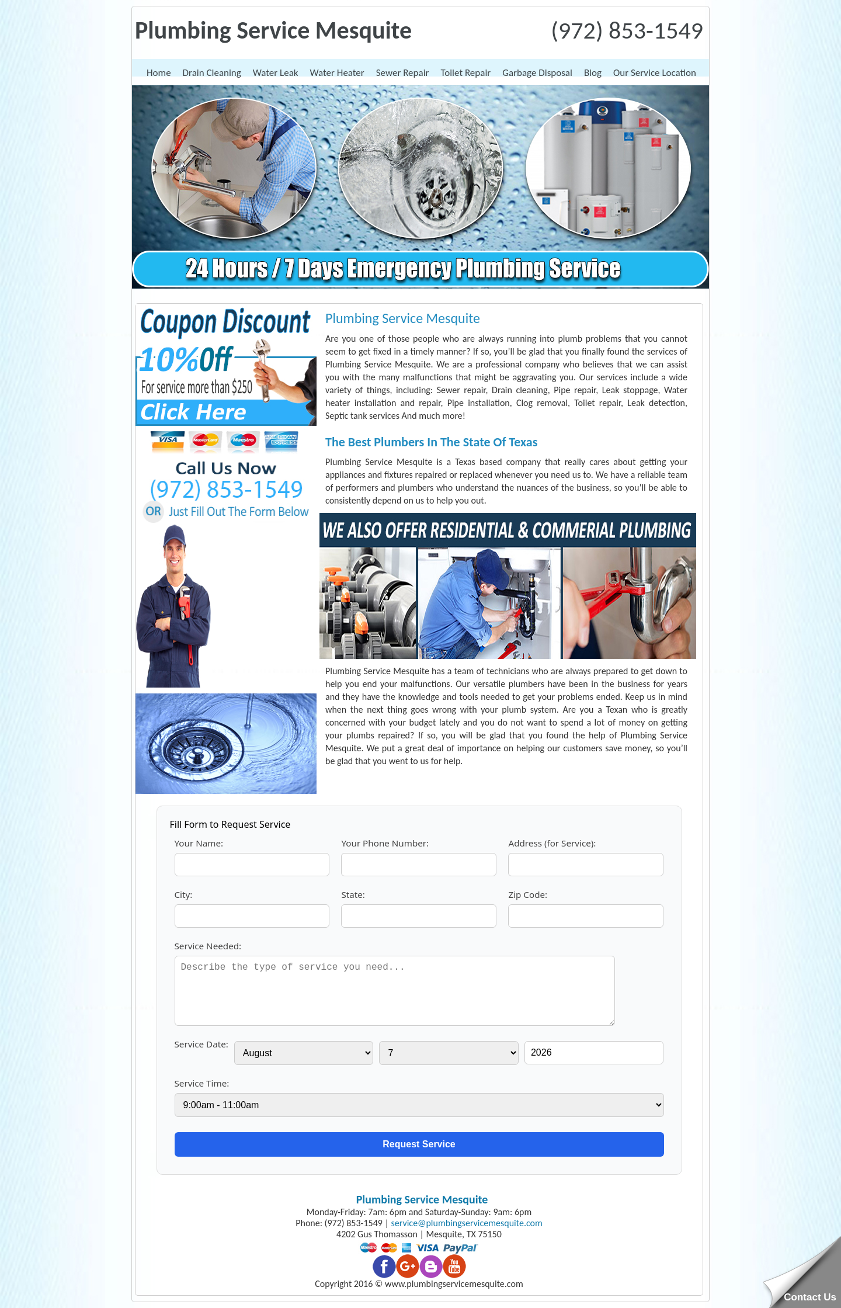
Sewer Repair (402, 73)
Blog (593, 73)
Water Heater (337, 73)
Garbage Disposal (537, 73)
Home (159, 73)
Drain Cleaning (212, 73)
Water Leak (275, 73)
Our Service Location (654, 73)
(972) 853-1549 (627, 30)
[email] (467, 1223)
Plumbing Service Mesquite (422, 1199)
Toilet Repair (465, 73)
